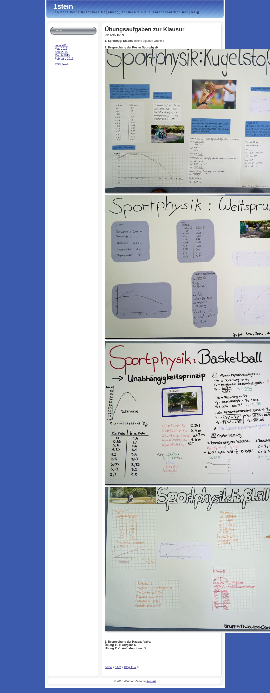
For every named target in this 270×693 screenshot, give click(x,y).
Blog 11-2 (130, 667)
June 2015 (61, 45)
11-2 (118, 667)
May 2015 (61, 48)
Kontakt (151, 681)
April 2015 (61, 52)
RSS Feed (61, 64)
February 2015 (64, 58)
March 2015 (62, 55)
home (108, 667)
